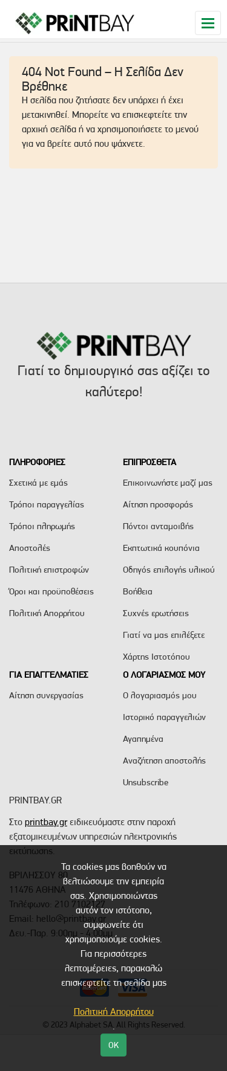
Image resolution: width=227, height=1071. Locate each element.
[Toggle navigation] (208, 23)
